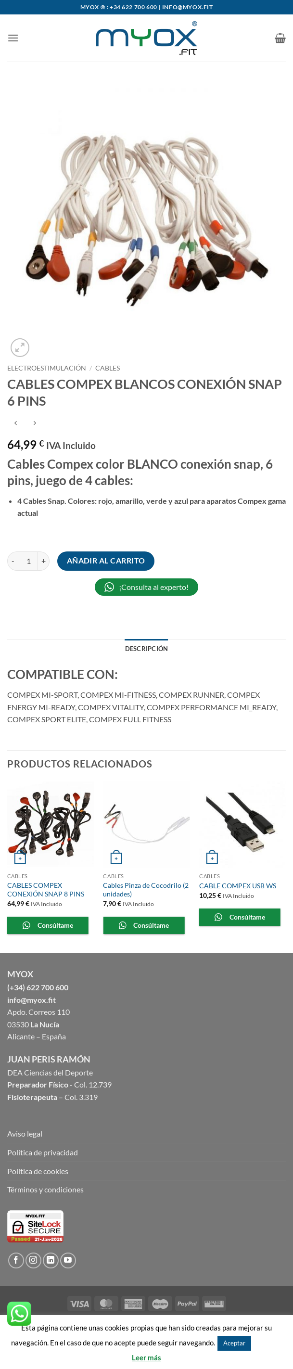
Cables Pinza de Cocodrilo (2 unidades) (146, 889)
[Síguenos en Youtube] (68, 1260)
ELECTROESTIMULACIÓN (46, 368)
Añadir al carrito (106, 560)
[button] (13, 38)
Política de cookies (37, 1171)
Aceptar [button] (234, 1343)
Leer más (146, 1357)
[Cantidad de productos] (28, 561)
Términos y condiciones (45, 1189)
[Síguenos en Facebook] (16, 1260)
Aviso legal (24, 1133)
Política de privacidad (42, 1152)
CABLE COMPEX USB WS (237, 886)
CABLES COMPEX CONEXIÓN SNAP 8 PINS (45, 889)
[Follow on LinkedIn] (51, 1260)
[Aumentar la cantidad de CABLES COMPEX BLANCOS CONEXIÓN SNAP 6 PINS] (44, 561)
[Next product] (15, 423)
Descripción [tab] (146, 649)
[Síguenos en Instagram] (33, 1260)
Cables (107, 368)
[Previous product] (34, 423)
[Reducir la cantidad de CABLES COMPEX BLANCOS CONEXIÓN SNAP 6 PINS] (13, 561)
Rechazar (267, 1342)
